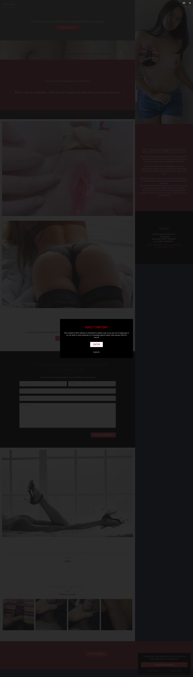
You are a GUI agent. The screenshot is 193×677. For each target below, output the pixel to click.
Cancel (96, 352)
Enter (96, 344)
